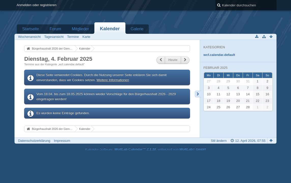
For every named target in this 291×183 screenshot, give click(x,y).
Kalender (110, 28)
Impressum (62, 141)
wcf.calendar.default (219, 55)
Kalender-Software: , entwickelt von (145, 149)
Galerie (137, 29)
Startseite (30, 29)
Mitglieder (80, 29)
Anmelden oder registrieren (36, 5)
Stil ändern (219, 141)
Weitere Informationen (113, 80)
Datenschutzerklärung (34, 141)
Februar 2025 (215, 68)
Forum (55, 29)
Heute (173, 60)
